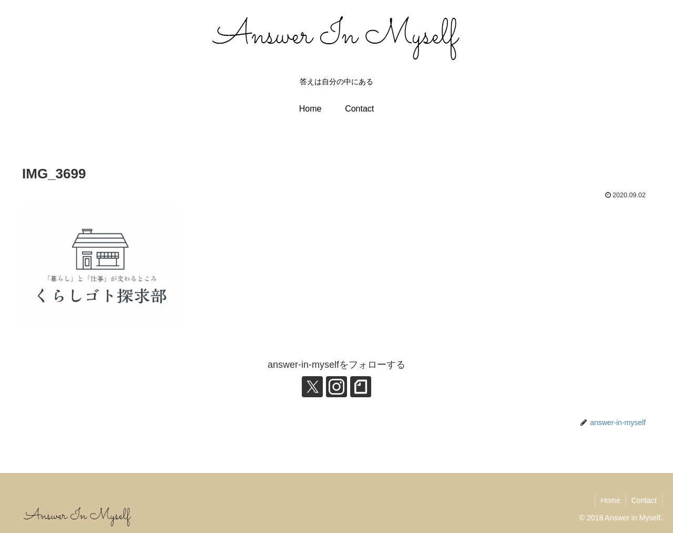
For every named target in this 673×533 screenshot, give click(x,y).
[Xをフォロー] (312, 386)
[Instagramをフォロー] (336, 386)
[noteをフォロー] (360, 386)
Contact (644, 500)
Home (610, 500)
